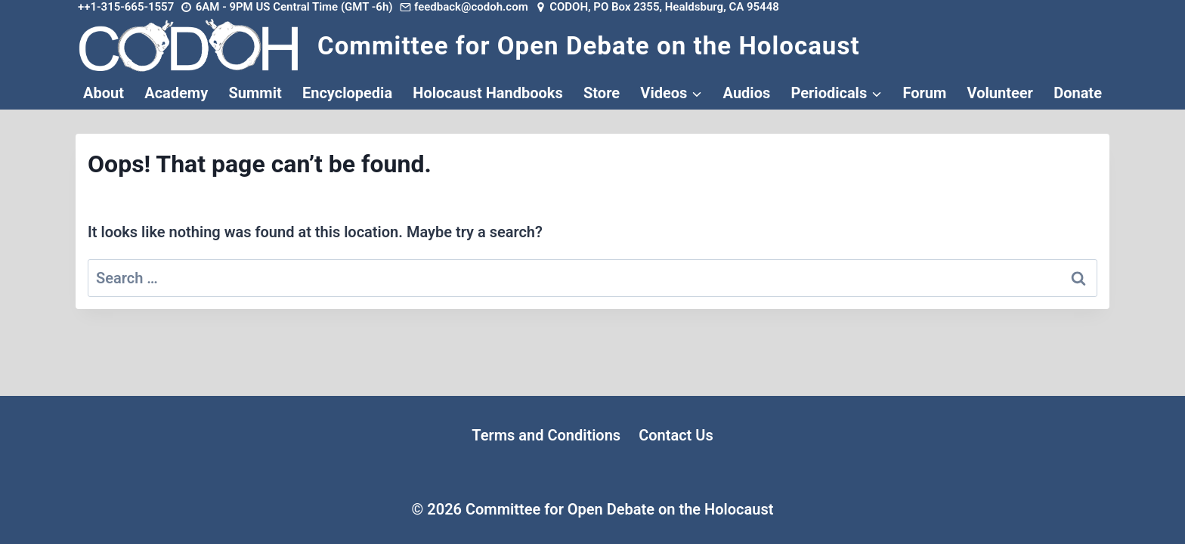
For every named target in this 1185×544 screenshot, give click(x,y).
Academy (176, 93)
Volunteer (1000, 93)
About (103, 93)
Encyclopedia (347, 93)
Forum (924, 93)
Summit (254, 93)
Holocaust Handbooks (487, 93)
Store (601, 93)
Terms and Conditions (546, 435)
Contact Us (676, 435)
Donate (1078, 93)
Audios (747, 93)
